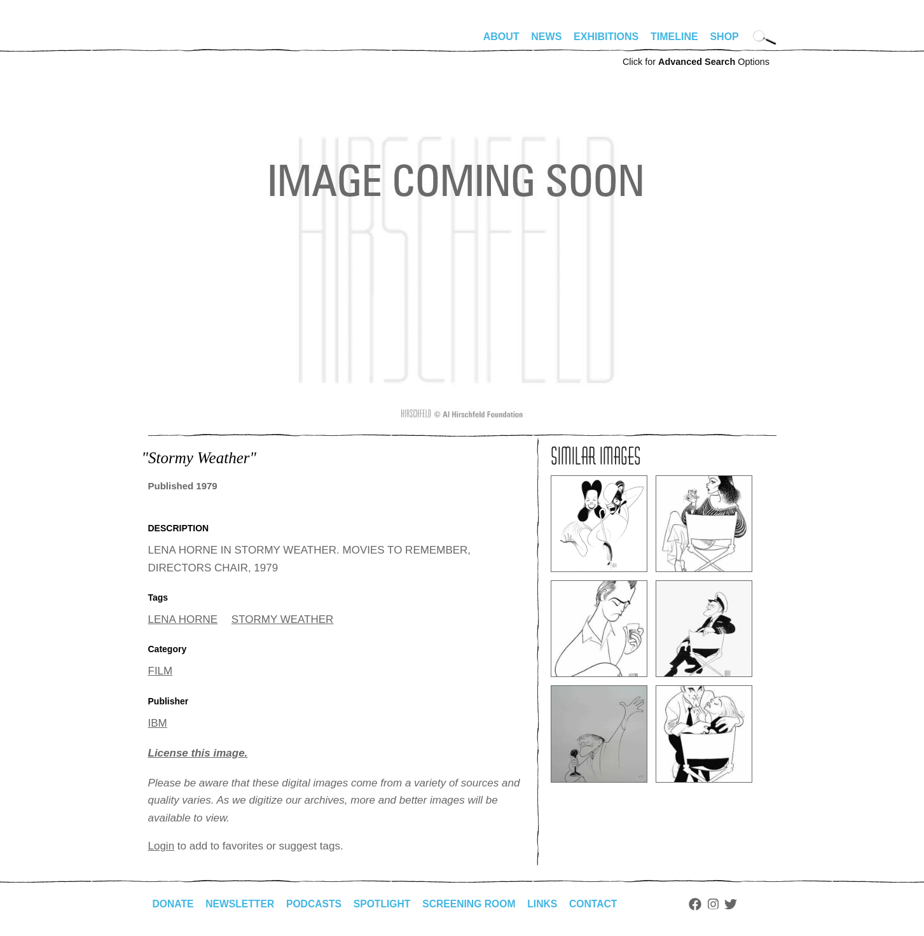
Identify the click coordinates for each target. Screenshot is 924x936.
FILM (160, 671)
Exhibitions (606, 36)
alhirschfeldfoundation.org (186, 42)
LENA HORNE (183, 619)
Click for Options (696, 62)
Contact (600, 903)
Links (549, 903)
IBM (157, 723)
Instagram (721, 904)
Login (161, 846)
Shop (724, 36)
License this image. (198, 753)
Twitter (739, 904)
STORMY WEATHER (282, 619)
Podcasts (317, 903)
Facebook (703, 904)
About (501, 36)
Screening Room (474, 903)
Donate (174, 903)
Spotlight (386, 903)
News (546, 36)
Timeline (674, 36)
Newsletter (242, 903)
